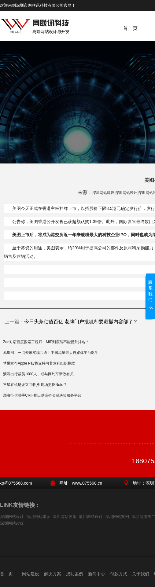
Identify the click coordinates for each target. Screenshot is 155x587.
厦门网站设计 (91, 516)
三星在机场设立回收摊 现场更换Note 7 (34, 385)
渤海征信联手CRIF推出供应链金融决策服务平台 (42, 395)
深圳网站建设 (38, 516)
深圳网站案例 (117, 516)
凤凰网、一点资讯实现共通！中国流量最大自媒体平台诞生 (50, 352)
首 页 (130, 28)
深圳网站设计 (12, 516)
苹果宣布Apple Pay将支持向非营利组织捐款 (39, 363)
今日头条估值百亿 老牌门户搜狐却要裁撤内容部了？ (81, 321)
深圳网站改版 (64, 516)
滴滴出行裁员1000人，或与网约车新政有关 (38, 374)
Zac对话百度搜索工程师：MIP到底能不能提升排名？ (46, 342)
